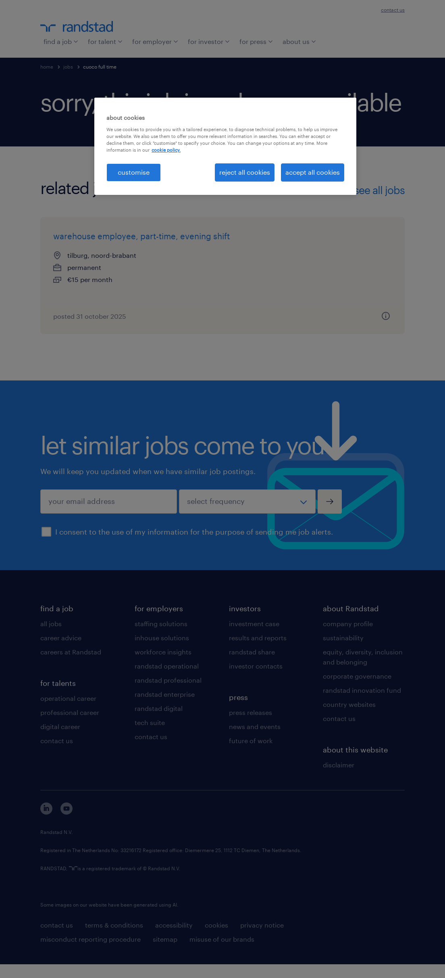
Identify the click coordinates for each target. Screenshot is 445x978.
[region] (225, 146)
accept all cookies (312, 172)
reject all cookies (244, 172)
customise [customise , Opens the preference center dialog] (134, 172)
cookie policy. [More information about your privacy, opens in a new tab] (166, 150)
